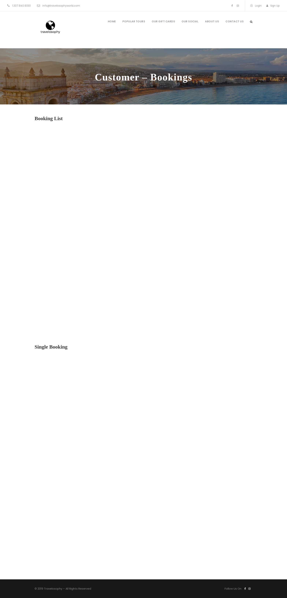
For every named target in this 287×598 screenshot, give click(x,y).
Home (112, 21)
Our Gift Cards (163, 21)
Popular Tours (133, 21)
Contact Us (234, 21)
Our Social (190, 21)
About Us (212, 21)
